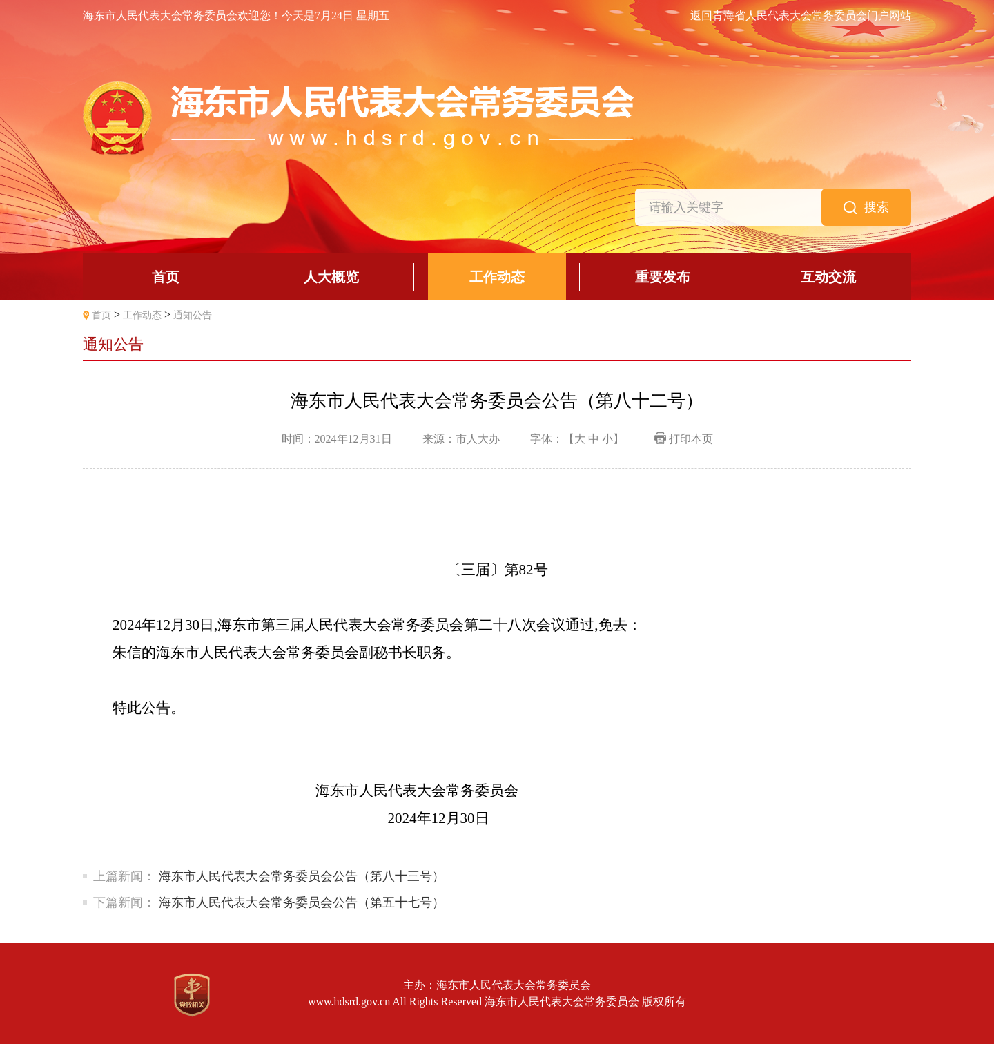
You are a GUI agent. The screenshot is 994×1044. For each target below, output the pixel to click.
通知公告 (192, 315)
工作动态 (142, 315)
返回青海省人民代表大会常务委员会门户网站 (800, 15)
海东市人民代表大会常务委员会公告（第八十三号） (302, 876)
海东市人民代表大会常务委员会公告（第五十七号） (302, 902)
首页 (101, 315)
